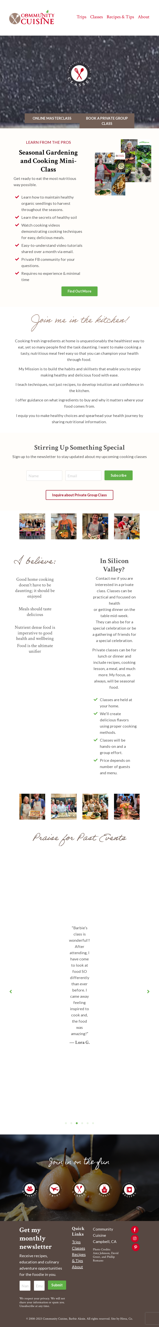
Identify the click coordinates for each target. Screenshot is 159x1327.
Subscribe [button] (118, 475)
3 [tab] (77, 1123)
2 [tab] (71, 1123)
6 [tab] (93, 1123)
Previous (11, 991)
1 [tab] (66, 1123)
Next (148, 991)
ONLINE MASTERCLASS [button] (52, 118)
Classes (78, 1248)
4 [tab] (82, 1123)
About (77, 1266)
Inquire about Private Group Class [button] (79, 495)
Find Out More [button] (79, 291)
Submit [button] (57, 1285)
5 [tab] (88, 1123)
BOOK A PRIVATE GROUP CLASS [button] (107, 121)
